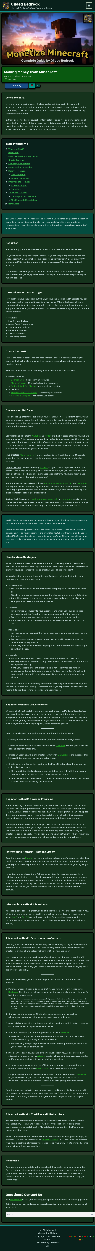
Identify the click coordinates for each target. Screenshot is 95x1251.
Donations (16, 190)
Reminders (13, 204)
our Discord (16, 1200)
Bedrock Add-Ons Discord (23, 387)
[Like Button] (32, 86)
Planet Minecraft (28, 455)
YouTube (35, 436)
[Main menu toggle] (89, 6)
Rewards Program (20, 179)
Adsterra (41, 1056)
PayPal (25, 918)
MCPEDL (44, 468)
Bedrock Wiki (17, 380)
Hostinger (13, 992)
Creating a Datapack (21, 396)
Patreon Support (19, 186)
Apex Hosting (42, 1069)
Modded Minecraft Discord (24, 393)
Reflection (13, 153)
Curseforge (49, 484)
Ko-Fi (14, 918)
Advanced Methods (17, 193)
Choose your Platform (19, 164)
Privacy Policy (42, 1242)
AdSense (65, 1033)
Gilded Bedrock (27, 4)
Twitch (48, 436)
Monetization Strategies (20, 168)
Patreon (29, 859)
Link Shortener (18, 175)
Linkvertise (63, 755)
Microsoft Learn (18, 384)
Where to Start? (16, 149)
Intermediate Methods (19, 182)
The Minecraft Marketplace (24, 200)
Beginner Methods (17, 171)
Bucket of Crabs (50, 1140)
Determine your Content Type (23, 157)
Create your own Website (23, 197)
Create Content (16, 160)
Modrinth (82, 484)
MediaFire (60, 746)
